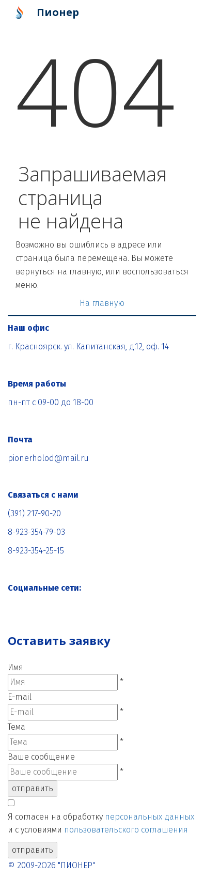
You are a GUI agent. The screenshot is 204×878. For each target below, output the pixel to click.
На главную (102, 303)
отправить (32, 788)
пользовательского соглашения (126, 830)
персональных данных (149, 817)
